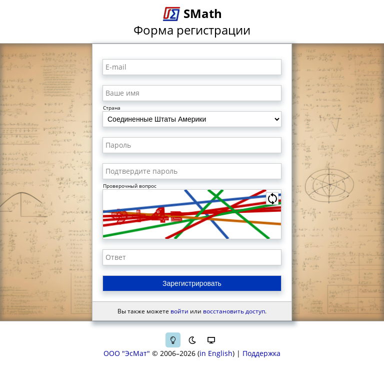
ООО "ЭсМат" (127, 353)
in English (216, 353)
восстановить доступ (234, 311)
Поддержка (261, 353)
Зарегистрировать (192, 283)
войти (179, 311)
